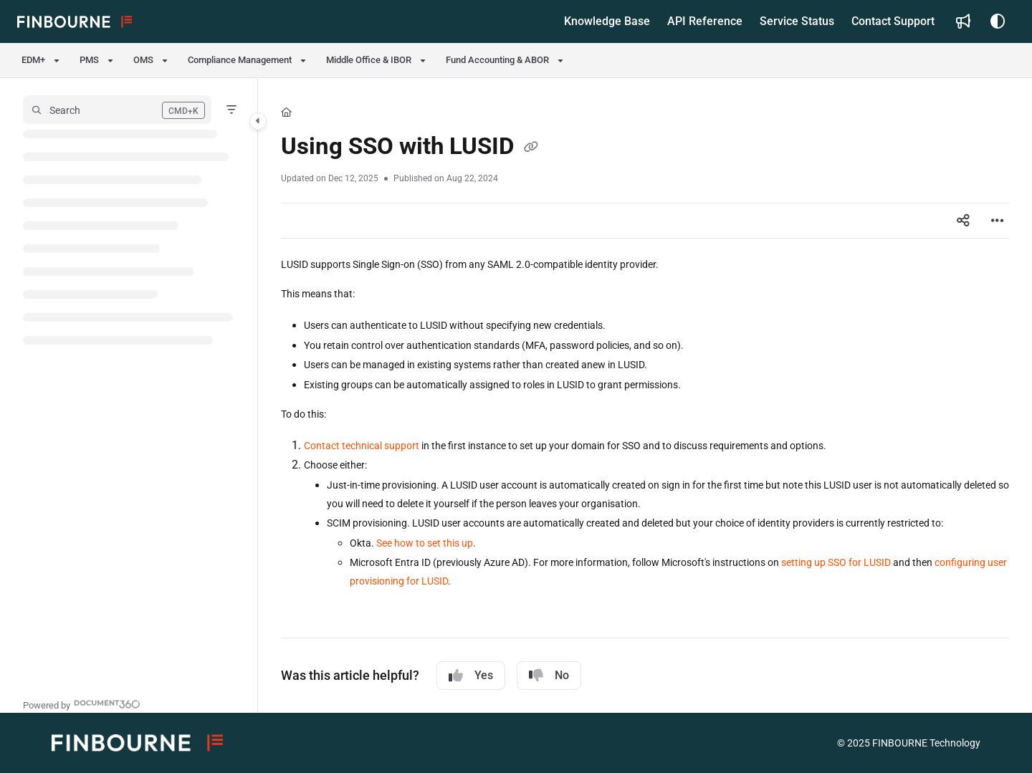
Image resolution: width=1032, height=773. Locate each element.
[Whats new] (963, 21)
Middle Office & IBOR (368, 59)
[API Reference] (704, 21)
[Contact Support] (893, 21)
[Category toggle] (258, 121)
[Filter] (231, 109)
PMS (89, 59)
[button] (117, 109)
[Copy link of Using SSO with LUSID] (531, 148)
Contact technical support (361, 445)
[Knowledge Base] (607, 21)
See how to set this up (424, 543)
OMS (143, 59)
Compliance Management (240, 59)
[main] (645, 395)
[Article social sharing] (963, 220)
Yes (471, 675)
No (549, 675)
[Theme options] (997, 21)
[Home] (286, 112)
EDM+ (33, 59)
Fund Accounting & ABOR (497, 59)
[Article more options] (997, 220)
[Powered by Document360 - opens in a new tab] (81, 704)
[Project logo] (74, 21)
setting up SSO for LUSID (836, 562)
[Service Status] (797, 21)
